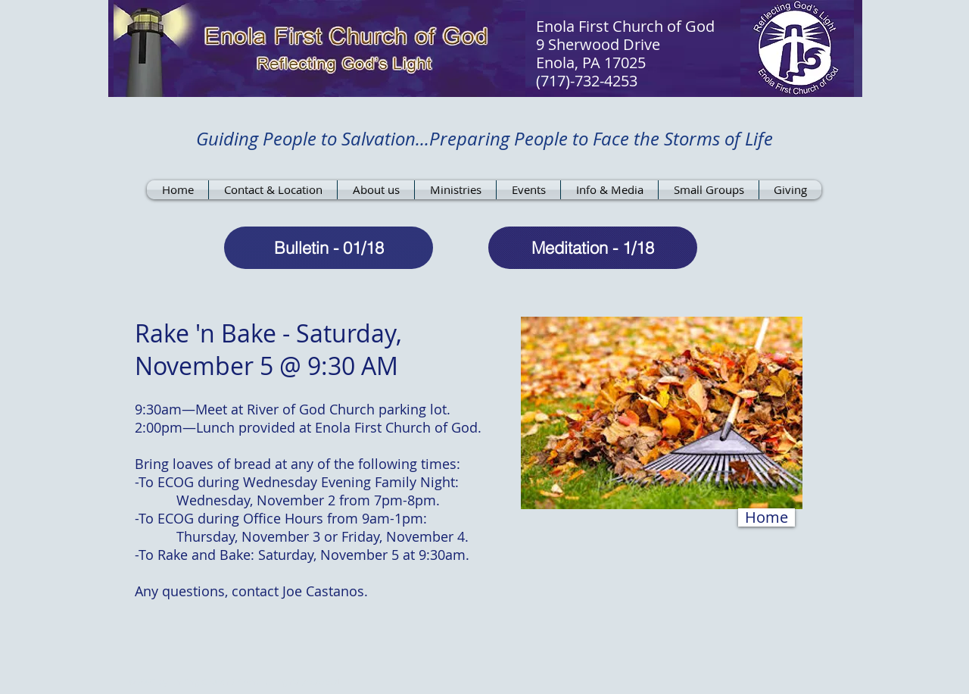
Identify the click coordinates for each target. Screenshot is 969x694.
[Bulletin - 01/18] (328, 248)
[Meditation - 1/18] (592, 248)
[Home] (766, 517)
